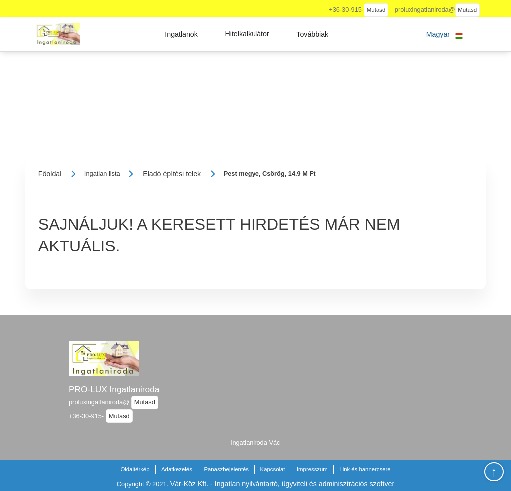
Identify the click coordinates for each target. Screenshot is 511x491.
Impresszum (312, 469)
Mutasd (376, 10)
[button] (181, 34)
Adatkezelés (176, 469)
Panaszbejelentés (226, 469)
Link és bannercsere (364, 469)
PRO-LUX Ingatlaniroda (114, 389)
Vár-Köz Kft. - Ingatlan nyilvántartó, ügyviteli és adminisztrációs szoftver (282, 484)
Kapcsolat (272, 469)
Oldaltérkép (134, 469)
